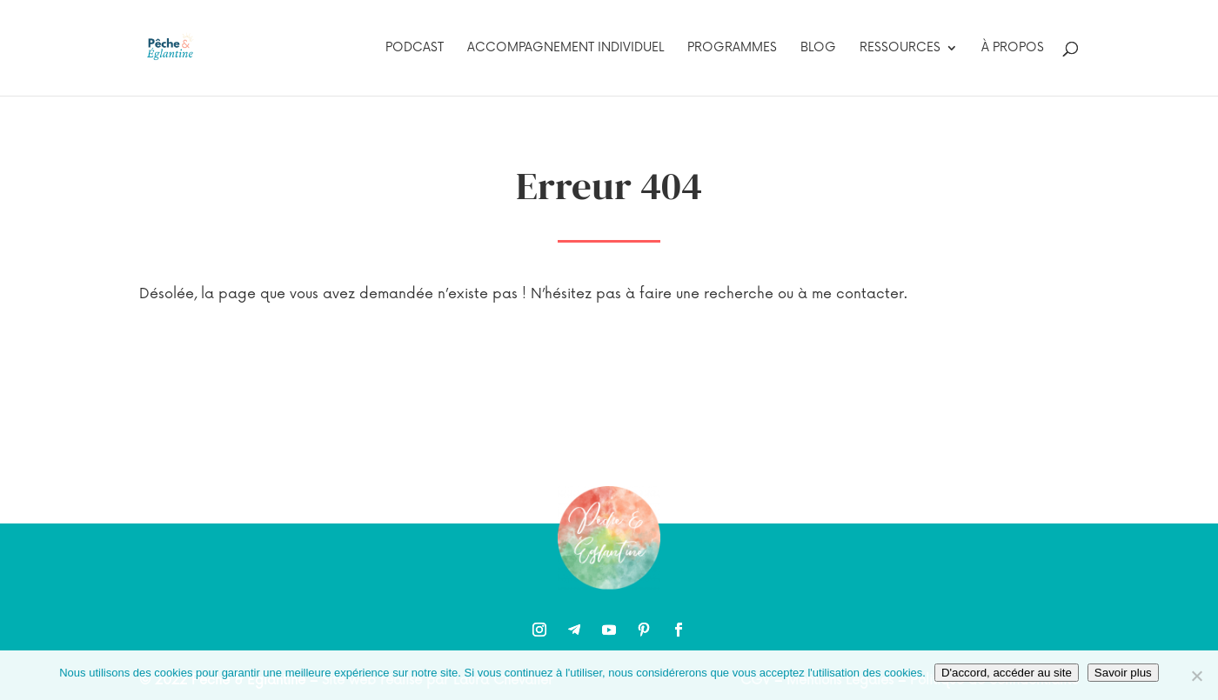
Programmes (732, 48)
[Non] (1196, 675)
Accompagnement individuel (565, 48)
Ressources (900, 48)
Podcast (414, 48)
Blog (818, 48)
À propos (1012, 48)
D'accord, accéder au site (1006, 672)
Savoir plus (1123, 672)
